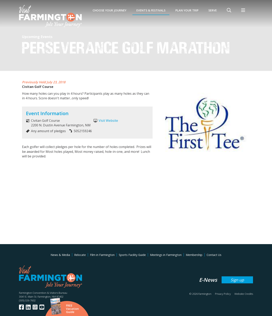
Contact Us (214, 255)
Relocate (80, 255)
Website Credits (243, 294)
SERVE (212, 10)
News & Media (60, 255)
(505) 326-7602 (27, 300)
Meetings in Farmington (166, 255)
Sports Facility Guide (132, 255)
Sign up (237, 280)
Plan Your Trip (186, 10)
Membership (194, 255)
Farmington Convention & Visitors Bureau (43, 293)
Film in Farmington (102, 255)
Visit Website (108, 120)
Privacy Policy (223, 294)
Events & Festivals (150, 10)
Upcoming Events (37, 36)
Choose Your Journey (109, 10)
